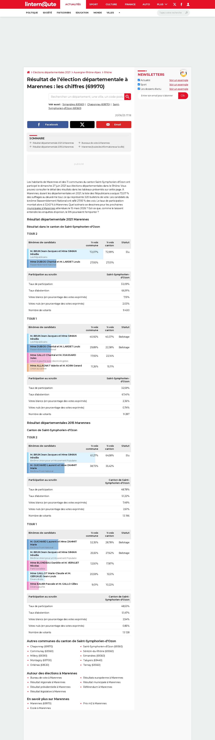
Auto (146, 4)
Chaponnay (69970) (98, 104)
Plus (162, 4)
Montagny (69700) (40, 660)
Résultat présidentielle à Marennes (50, 686)
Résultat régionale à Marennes (47, 682)
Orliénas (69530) (39, 664)
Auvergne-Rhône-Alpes (87, 72)
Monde (98, 12)
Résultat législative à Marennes (48, 691)
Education (82, 12)
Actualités (73, 4)
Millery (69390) (38, 655)
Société (47, 12)
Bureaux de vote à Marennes (96, 143)
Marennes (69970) (40, 703)
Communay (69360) (41, 651)
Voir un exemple (178, 80)
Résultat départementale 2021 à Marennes (53, 143)
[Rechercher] (173, 12)
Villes (110, 12)
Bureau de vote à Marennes (46, 677)
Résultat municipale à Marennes (101, 682)
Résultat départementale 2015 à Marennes (53, 147)
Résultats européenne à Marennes (103, 677)
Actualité (144, 80)
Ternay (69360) (91, 664)
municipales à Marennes (41, 208)
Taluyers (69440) (92, 660)
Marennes (86, 147)
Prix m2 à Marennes (94, 703)
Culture (111, 4)
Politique (32, 12)
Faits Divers (64, 12)
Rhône (108, 72)
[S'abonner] (163, 95)
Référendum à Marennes (97, 686)
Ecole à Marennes (40, 708)
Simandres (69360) (73, 104)
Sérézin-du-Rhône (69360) (98, 651)
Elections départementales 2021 (51, 72)
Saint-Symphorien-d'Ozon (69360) (103, 646)
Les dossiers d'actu (149, 88)
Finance (130, 4)
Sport (93, 4)
